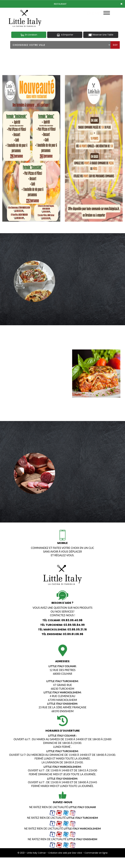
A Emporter (64, 34)
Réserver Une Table (100, 34)
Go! (115, 44)
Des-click (77, 852)
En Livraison (28, 34)
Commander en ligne (96, 852)
